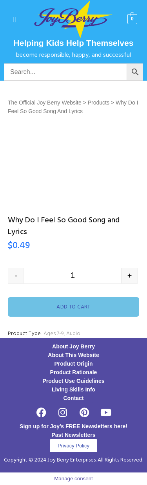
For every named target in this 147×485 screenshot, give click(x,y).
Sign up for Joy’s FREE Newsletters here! (73, 426)
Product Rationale (73, 372)
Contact (73, 398)
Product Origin (73, 364)
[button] (14, 19)
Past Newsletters (73, 435)
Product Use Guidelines (74, 381)
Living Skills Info (73, 389)
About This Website (73, 355)
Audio (73, 333)
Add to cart (73, 307)
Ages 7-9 (54, 333)
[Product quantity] (73, 276)
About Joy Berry (73, 346)
